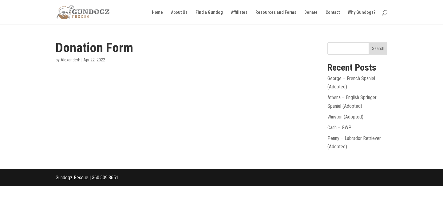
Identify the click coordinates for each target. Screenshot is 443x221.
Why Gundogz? (361, 12)
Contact (333, 12)
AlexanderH (71, 59)
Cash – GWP (339, 127)
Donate (311, 12)
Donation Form (94, 47)
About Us (179, 12)
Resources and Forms (275, 12)
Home (157, 12)
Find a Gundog (209, 12)
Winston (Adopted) (345, 117)
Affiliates (239, 12)
